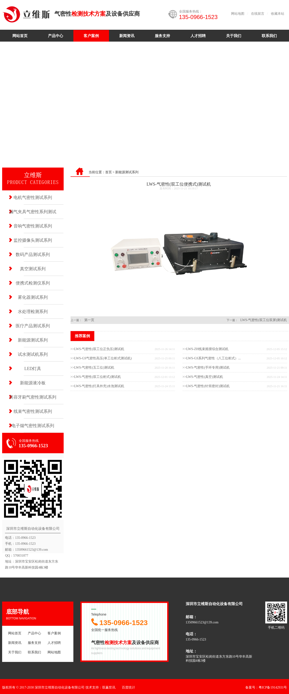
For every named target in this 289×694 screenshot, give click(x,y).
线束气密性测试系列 (33, 411)
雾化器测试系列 (33, 297)
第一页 (89, 320)
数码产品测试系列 (33, 254)
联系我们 (269, 36)
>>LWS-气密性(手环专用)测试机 (206, 367)
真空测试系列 (33, 268)
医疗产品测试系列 (33, 325)
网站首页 (20, 36)
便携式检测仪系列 (33, 283)
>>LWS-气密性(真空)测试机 (203, 377)
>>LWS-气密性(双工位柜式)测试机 (96, 377)
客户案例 (91, 36)
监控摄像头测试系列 (33, 240)
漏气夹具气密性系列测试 (32, 211)
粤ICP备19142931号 (273, 687)
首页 (108, 172)
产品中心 (55, 36)
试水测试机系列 (33, 354)
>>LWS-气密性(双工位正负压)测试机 (97, 349)
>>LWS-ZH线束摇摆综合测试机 (206, 349)
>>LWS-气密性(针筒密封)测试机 (206, 386)
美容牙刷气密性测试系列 (32, 397)
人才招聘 (198, 36)
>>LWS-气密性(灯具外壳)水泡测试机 (97, 386)
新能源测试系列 (33, 340)
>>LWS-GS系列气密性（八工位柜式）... (212, 358)
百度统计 (128, 687)
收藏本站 (277, 13)
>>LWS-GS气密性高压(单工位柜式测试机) (101, 358)
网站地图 (237, 13)
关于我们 (233, 36)
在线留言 (257, 13)
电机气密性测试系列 (33, 197)
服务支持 (162, 36)
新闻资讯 (126, 36)
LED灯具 (32, 368)
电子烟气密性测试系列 (32, 425)
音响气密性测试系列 (33, 226)
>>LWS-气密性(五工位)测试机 (92, 367)
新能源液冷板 (33, 383)
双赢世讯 (108, 687)
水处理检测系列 (33, 311)
